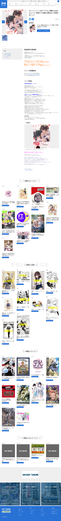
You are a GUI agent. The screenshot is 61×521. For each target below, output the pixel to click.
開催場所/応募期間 (8, 53)
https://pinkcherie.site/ (29, 169)
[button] (3, 21)
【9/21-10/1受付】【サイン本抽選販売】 (33, 74)
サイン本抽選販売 (8, 55)
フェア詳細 (6, 57)
